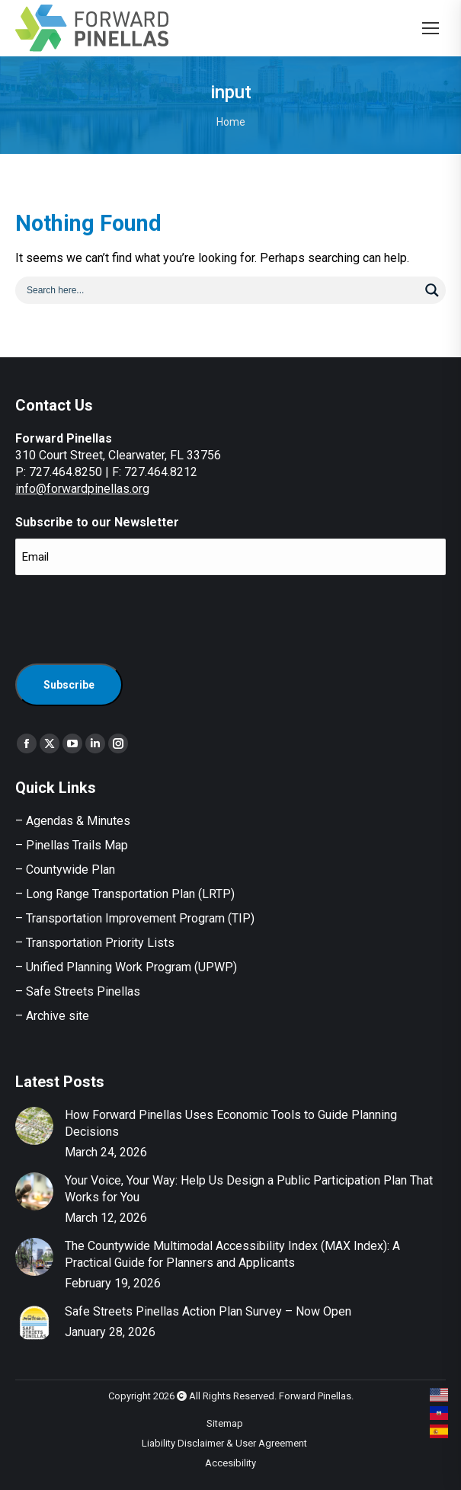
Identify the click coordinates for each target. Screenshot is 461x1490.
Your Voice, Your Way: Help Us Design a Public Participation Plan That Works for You (249, 1188)
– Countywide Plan (65, 869)
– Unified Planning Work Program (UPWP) (126, 967)
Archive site (57, 1016)
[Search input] (221, 289)
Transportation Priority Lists (100, 942)
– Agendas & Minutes (72, 821)
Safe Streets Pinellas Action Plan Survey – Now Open (208, 1311)
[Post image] (34, 1126)
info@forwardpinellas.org (82, 488)
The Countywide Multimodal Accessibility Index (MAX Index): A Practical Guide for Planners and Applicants (232, 1254)
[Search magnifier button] (432, 290)
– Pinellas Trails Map (71, 845)
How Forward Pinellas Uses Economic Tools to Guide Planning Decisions (231, 1123)
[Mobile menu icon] (430, 28)
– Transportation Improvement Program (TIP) (135, 918)
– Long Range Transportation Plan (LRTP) (125, 894)
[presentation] (131, 617)
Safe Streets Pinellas (81, 991)
